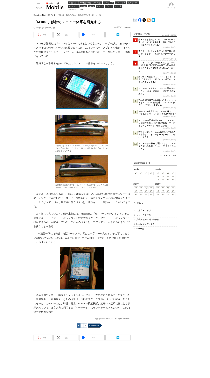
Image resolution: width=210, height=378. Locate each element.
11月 (163, 173)
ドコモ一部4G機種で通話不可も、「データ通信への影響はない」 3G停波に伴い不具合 (157, 146)
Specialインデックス (145, 224)
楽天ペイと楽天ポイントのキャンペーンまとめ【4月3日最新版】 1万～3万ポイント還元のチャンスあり (156, 42)
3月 (141, 173)
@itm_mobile (144, 19)
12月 (157, 173)
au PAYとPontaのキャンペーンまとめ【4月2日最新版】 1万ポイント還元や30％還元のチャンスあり (156, 79)
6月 (168, 176)
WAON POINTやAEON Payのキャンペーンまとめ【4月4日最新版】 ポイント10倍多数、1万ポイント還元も (157, 102)
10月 (168, 173)
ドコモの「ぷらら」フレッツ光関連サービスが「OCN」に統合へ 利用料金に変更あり (156, 91)
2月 (146, 173)
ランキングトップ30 (168, 155)
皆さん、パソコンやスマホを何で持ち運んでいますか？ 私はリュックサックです (156, 53)
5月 (173, 176)
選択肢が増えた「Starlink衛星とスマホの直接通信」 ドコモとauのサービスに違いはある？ (156, 134)
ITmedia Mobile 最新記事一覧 (149, 19)
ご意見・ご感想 (143, 210)
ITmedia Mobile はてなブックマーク (153, 19)
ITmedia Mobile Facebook (140, 19)
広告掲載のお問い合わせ (147, 219)
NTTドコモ (51, 15)
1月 (151, 173)
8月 (158, 176)
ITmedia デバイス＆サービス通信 (135, 19)
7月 (163, 176)
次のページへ (94, 325)
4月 (136, 173)
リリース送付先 (143, 215)
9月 (173, 173)
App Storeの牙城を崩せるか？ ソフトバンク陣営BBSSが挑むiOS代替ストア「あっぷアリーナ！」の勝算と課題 (156, 123)
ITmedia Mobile (39, 15)
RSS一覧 (140, 229)
